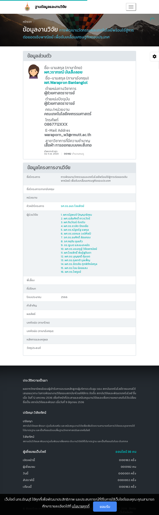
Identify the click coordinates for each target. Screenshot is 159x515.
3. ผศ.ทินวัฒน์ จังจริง (73, 222)
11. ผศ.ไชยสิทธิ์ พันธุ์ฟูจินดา (76, 253)
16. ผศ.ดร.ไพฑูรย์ (71, 272)
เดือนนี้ (27, 487)
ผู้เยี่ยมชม (29, 467)
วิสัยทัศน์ (28, 437)
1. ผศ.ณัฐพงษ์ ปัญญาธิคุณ (76, 215)
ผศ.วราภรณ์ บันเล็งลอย (63, 72)
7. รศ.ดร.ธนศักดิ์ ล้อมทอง (76, 237)
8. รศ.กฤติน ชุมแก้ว (72, 241)
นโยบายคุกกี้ (80, 506)
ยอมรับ (105, 506)
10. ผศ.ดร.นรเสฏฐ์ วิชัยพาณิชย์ (79, 249)
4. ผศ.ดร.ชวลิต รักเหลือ (74, 226)
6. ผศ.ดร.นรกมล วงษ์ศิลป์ (76, 234)
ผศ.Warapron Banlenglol (65, 83)
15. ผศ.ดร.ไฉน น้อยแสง (74, 268)
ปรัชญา (28, 421)
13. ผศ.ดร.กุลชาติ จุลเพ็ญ (75, 260)
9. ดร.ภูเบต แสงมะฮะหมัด (75, 245)
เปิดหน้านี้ (29, 460)
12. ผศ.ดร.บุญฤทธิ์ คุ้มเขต (75, 256)
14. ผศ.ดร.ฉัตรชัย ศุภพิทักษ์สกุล (79, 264)
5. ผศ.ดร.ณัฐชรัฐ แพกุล (75, 230)
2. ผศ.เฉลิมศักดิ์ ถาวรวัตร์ (75, 219)
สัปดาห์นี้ (28, 480)
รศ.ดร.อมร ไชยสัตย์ (72, 206)
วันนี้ (25, 473)
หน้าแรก (27, 22)
